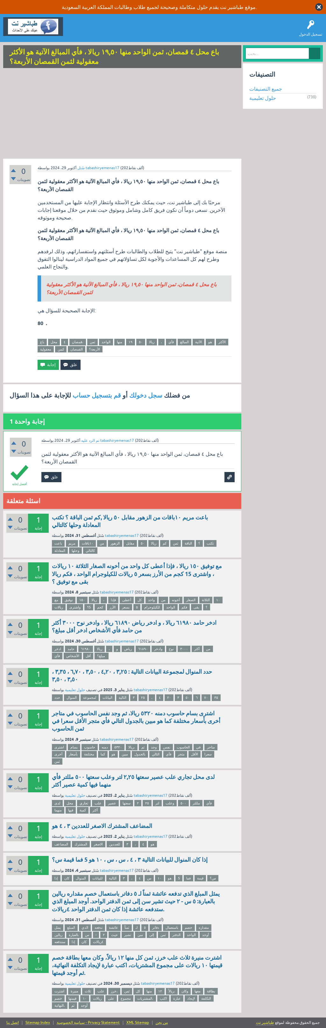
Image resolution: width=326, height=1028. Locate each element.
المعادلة (59, 550)
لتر (157, 803)
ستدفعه (59, 942)
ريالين (58, 935)
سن (140, 935)
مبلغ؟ (101, 656)
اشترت (59, 991)
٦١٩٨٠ (85, 649)
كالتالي (90, 550)
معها (198, 991)
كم (165, 543)
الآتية (198, 342)
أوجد (205, 935)
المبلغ (71, 927)
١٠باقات (87, 543)
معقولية (45, 349)
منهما (58, 810)
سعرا (208, 754)
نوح (171, 649)
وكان (184, 991)
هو (210, 342)
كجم (100, 607)
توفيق (69, 600)
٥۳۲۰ (118, 747)
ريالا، (131, 747)
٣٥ (216, 697)
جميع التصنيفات (265, 89)
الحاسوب (183, 747)
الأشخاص (72, 656)
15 (89, 607)
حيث (114, 935)
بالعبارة (74, 935)
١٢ (160, 991)
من (102, 543)
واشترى (75, 607)
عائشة (113, 927)
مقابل (130, 543)
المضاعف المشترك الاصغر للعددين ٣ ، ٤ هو (102, 826)
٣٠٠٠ (184, 649)
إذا (56, 878)
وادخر (158, 649)
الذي (85, 927)
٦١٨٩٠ (143, 649)
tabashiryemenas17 (122, 535)
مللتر (196, 803)
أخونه (176, 600)
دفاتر (155, 927)
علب (98, 803)
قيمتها (72, 998)
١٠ (218, 600)
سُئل (81, 168)
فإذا (113, 600)
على (111, 998)
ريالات (58, 607)
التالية (122, 697)
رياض (128, 649)
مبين (125, 754)
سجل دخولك (145, 395)
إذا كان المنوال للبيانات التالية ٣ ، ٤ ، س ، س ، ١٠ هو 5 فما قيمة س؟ (130, 859)
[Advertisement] (122, 114)
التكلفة (206, 998)
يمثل (57, 927)
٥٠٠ (183, 803)
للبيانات (97, 878)
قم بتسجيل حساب (97, 395)
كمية (83, 810)
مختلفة (89, 754)
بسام (74, 747)
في (198, 747)
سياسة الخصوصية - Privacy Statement (88, 1023)
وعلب (170, 803)
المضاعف (61, 844)
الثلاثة (206, 600)
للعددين (114, 844)
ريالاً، (171, 991)
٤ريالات (98, 942)
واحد (151, 600)
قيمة (200, 878)
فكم (184, 607)
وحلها (75, 550)
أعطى (126, 600)
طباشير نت (265, 1022)
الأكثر (222, 342)
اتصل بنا (12, 1023)
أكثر (197, 649)
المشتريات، (145, 998)
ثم (143, 747)
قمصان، (77, 342)
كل (140, 600)
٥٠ (141, 342)
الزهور (115, 543)
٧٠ (206, 697)
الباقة (188, 543)
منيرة (74, 991)
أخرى (58, 754)
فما (188, 878)
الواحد (106, 342)
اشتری (59, 747)
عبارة (177, 998)
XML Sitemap (137, 1023)
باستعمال (172, 927)
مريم (71, 543)
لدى (57, 803)
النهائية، (59, 1005)
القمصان (76, 349)
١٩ (130, 342)
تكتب (210, 543)
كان (66, 878)
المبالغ (184, 342)
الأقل (194, 754)
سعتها (127, 803)
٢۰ (169, 697)
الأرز (113, 607)
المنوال (72, 697)
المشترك (80, 844)
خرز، (114, 991)
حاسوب (89, 747)
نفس (166, 747)
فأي (171, 342)
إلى (151, 935)
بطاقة (211, 991)
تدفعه (99, 927)
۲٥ (143, 697)
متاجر (211, 747)
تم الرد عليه (90, 440)
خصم (188, 927)
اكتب (163, 998)
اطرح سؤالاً (103, 31)
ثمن (92, 342)
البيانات (107, 697)
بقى (196, 607)
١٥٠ (82, 600)
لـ (137, 927)
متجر (181, 754)
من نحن (162, 1023)
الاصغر (98, 844)
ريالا (151, 342)
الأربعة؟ (94, 349)
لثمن (61, 349)
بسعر (126, 607)
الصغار (190, 600)
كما (103, 754)
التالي (155, 754)
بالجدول (139, 754)
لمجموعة (89, 697)
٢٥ (147, 803)
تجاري (84, 803)
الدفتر (176, 935)
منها (119, 342)
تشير (127, 935)
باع (42, 342)
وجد (154, 747)
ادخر (57, 649)
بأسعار (73, 754)
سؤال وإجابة (77, 31)
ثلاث (88, 991)
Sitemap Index (37, 1023)
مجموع (126, 998)
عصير (112, 803)
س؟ (213, 878)
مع (56, 600)
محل (54, 342)
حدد (57, 697)
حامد (70, 649)
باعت (58, 543)
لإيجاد (191, 998)
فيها (70, 810)
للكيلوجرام (152, 607)
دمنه (105, 747)
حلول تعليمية (75, 690)
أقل (88, 656)
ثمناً (126, 927)
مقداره (204, 927)
